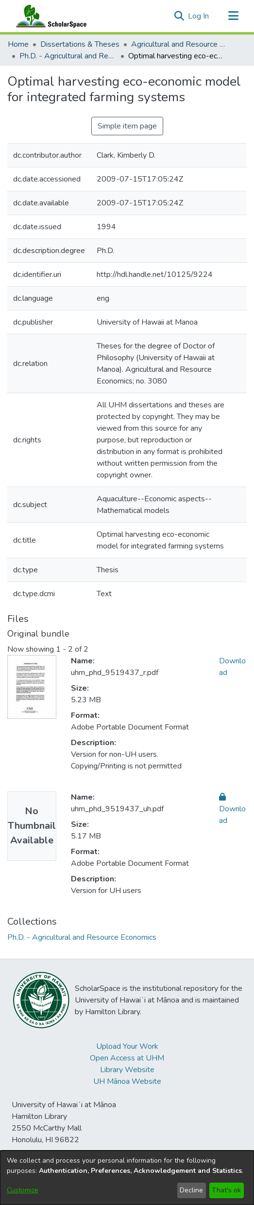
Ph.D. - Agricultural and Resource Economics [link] (68, 56)
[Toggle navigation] (233, 16)
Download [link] (232, 809)
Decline (191, 1190)
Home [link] (18, 44)
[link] (81, 937)
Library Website (127, 1069)
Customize (22, 1190)
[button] (179, 16)
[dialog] (127, 1177)
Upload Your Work (127, 1046)
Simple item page (127, 126)
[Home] (49, 16)
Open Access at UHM (127, 1058)
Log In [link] (199, 16)
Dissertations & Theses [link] (79, 44)
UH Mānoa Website (127, 1081)
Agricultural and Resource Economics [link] (179, 44)
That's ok (226, 1190)
